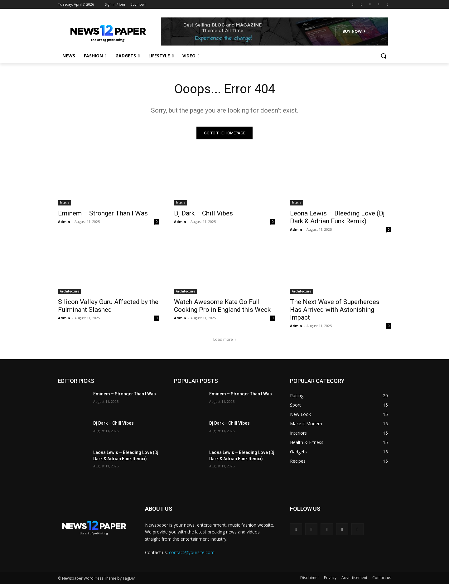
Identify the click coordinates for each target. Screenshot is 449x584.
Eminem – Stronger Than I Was (103, 213)
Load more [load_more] (224, 339)
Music (64, 202)
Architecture (69, 291)
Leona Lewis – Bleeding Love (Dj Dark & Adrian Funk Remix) (337, 217)
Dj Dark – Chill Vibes (203, 213)
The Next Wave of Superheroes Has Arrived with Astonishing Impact (334, 309)
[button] (383, 55)
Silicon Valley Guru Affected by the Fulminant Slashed (108, 305)
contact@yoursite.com (192, 552)
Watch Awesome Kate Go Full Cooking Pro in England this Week (222, 305)
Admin (64, 221)
